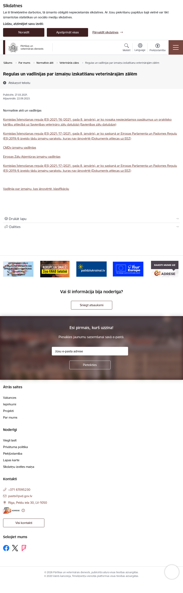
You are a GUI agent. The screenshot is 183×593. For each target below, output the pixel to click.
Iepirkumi (9, 404)
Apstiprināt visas (67, 32)
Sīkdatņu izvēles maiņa (18, 467)
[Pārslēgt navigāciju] (176, 47)
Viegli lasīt (10, 440)
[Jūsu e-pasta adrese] (90, 351)
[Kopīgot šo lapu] (91, 227)
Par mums (10, 417)
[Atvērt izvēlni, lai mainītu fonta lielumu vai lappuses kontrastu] (158, 48)
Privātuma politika (15, 447)
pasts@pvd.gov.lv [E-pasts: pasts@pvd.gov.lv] (20, 496)
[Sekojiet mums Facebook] (6, 548)
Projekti (8, 411)
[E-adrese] (11, 510)
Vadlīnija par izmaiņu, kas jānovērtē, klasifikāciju (36, 189)
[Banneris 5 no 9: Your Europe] (128, 269)
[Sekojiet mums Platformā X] (15, 548)
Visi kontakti (23, 523)
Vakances (9, 398)
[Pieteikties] (90, 365)
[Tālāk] (174, 269)
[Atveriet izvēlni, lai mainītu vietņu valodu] (140, 48)
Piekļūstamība (12, 453)
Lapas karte (11, 460)
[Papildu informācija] (23, 510)
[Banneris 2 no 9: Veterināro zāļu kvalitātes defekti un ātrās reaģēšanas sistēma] (18, 269)
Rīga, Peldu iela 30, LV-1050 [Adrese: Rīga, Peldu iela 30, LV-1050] (27, 503)
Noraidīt (23, 32)
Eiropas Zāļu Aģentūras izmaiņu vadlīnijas (31, 157)
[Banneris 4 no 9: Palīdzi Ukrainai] (91, 269)
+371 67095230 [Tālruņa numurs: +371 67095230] (19, 490)
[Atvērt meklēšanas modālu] (126, 48)
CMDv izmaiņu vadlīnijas (19, 147)
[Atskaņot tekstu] (19, 82)
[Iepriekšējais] (9, 269)
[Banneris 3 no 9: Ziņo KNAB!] (55, 269)
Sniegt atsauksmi (91, 305)
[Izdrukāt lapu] (91, 219)
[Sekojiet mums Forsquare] (24, 548)
